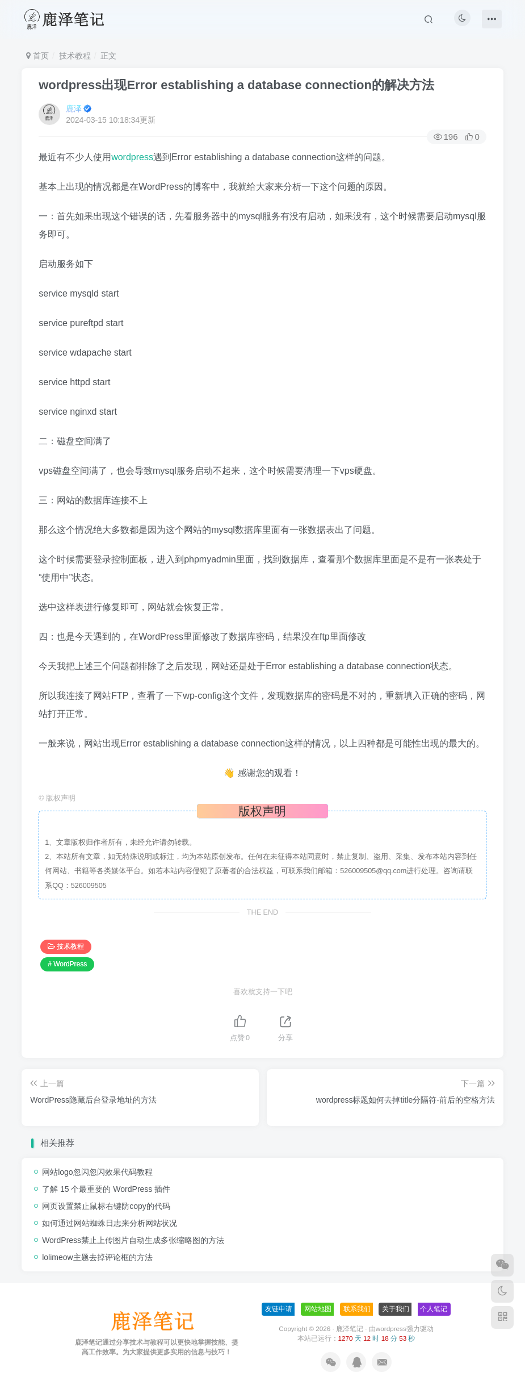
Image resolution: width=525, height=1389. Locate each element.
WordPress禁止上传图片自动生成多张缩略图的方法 (133, 1240)
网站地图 (317, 1309)
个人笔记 (433, 1309)
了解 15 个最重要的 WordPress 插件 (106, 1189)
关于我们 (395, 1309)
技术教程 (75, 55)
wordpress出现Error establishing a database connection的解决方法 (236, 85)
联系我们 (357, 1309)
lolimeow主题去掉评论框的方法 (97, 1257)
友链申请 (278, 1309)
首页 (37, 55)
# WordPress (67, 964)
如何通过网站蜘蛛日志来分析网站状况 (109, 1223)
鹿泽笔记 (349, 1328)
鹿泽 (74, 108)
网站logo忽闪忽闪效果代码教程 (97, 1172)
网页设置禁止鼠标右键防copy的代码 (106, 1206)
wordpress (132, 157)
